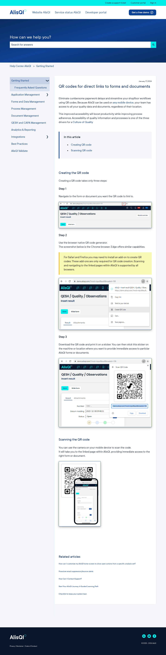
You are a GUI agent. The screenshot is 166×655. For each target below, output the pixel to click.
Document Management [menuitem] (25, 115)
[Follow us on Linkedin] (144, 636)
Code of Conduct (31, 646)
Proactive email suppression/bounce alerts (76, 571)
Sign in (153, 3)
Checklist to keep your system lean (73, 594)
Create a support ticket (115, 3)
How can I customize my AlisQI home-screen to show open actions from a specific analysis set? (97, 564)
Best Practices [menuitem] (19, 143)
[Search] (153, 45)
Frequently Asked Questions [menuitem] (30, 87)
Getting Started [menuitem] (20, 80)
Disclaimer (20, 646)
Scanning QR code (81, 150)
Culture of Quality (83, 122)
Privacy (12, 646)
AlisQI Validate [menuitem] (19, 150)
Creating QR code (81, 144)
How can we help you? (30, 37)
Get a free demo (142, 12)
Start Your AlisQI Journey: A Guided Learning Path (79, 586)
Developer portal (95, 12)
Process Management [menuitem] (23, 108)
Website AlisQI (41, 12)
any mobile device (123, 102)
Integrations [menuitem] (18, 136)
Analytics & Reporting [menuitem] (23, 129)
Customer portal (138, 3)
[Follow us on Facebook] (154, 636)
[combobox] (80, 45)
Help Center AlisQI (20, 66)
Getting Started (45, 66)
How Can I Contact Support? (70, 579)
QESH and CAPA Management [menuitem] (28, 122)
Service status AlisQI (68, 12)
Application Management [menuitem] (25, 94)
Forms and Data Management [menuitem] (28, 101)
